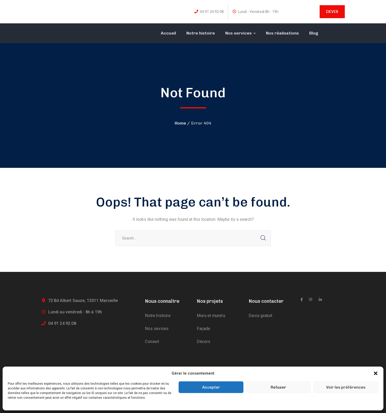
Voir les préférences (346, 387)
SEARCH (263, 238)
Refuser (278, 387)
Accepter (211, 387)
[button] (375, 373)
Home (180, 123)
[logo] (63, 28)
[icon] (301, 299)
